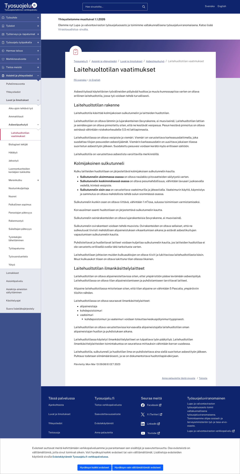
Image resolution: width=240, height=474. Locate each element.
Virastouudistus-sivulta (73, 29)
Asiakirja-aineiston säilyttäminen (16, 291)
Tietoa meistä (14, 67)
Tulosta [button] (203, 378)
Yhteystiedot (13, 92)
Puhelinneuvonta (15, 83)
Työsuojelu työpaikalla (19, 42)
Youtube (154, 433)
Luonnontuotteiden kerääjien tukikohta (19, 170)
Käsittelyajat (13, 300)
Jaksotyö (14, 160)
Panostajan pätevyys (20, 212)
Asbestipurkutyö (18, 124)
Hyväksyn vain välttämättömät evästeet (138, 467)
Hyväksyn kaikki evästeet (94, 467)
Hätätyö (13, 152)
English (222, 6)
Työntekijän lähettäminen (16, 239)
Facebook (154, 405)
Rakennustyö (16, 220)
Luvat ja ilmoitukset (17, 100)
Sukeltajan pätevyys (20, 228)
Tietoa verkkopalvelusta (108, 404)
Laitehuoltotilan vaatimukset (20, 134)
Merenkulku (15, 180)
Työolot (10, 25)
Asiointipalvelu (14, 281)
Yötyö (12, 264)
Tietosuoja (54, 432)
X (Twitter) (154, 414)
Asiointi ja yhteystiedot (19, 75)
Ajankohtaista (56, 404)
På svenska (80, 80)
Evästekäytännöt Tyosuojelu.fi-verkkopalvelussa (80, 456)
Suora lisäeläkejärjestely (20, 308)
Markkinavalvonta (16, 59)
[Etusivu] (20, 7)
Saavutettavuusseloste (108, 414)
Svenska (210, 6)
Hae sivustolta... (94, 6)
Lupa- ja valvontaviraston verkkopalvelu (211, 431)
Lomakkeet (12, 273)
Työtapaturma (16, 248)
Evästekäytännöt (104, 423)
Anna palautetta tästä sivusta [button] (178, 378)
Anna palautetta (104, 432)
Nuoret (12, 196)
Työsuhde (11, 17)
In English (94, 80)
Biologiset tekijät (18, 144)
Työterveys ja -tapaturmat (20, 34)
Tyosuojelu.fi (81, 61)
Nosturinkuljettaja (19, 188)
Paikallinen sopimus (20, 204)
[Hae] (143, 6)
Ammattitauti (16, 116)
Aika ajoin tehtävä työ (21, 108)
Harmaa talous (14, 50)
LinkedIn (153, 423)
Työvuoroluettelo (18, 256)
